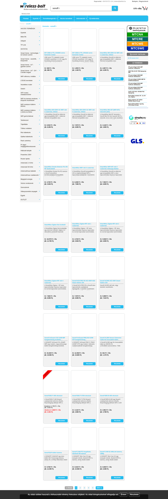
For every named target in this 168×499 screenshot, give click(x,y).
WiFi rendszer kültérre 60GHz (30, 105)
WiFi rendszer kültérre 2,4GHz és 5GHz (30, 111)
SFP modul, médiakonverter (30, 93)
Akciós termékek (66, 18)
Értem (123, 494)
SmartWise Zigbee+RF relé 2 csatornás (109, 224)
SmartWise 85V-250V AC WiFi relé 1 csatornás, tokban (111, 54)
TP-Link (30, 45)
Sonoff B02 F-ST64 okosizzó (81, 395)
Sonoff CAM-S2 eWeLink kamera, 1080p (111, 452)
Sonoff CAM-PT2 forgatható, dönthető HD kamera (81, 452)
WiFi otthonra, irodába (30, 76)
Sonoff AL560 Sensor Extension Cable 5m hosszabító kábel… (110, 338)
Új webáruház (94, 18)
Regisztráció (143, 1)
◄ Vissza (69, 488)
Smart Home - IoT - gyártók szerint (30, 65)
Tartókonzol (30, 120)
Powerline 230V (26, 155)
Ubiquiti (30, 41)
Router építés (30, 159)
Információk (81, 18)
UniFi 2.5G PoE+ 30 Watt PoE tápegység (136, 92)
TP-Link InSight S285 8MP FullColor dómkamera (135, 76)
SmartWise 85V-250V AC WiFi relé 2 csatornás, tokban (55, 111)
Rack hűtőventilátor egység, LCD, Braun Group (136, 104)
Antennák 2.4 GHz (30, 163)
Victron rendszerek (30, 183)
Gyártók (36, 18)
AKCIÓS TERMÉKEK (28, 28)
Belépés (135, 1)
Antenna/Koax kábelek (30, 171)
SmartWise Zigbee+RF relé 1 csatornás (81, 224)
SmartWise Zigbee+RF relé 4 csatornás (53, 281)
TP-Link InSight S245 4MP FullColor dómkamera (135, 84)
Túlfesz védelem (26, 128)
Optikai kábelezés (30, 136)
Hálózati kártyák (30, 150)
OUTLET (30, 199)
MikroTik (30, 37)
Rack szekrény (30, 141)
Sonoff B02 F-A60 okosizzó (53, 395)
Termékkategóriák (50, 18)
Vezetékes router (30, 84)
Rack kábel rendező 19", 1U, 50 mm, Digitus (136, 96)
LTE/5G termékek (30, 80)
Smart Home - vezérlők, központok (30, 60)
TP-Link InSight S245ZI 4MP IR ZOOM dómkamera (136, 80)
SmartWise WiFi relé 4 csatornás (83, 168)
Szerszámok (25, 187)
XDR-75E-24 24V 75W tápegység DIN (137, 72)
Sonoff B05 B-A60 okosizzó (109, 395)
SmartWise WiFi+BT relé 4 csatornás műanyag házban (109, 168)
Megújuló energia (30, 179)
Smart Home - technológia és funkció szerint (30, 54)
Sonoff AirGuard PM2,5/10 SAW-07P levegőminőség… (82, 338)
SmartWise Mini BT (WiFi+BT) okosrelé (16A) (110, 111)
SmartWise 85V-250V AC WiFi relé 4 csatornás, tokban (83, 111)
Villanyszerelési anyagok (30, 191)
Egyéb (23, 195)
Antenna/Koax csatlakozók (30, 175)
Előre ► (99, 488)
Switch (30, 89)
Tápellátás (30, 124)
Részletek (134, 494)
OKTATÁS (24, 49)
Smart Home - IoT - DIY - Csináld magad (30, 71)
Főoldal (25, 18)
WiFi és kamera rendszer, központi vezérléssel (30, 99)
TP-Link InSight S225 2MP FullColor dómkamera (135, 88)
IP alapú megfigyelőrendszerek (30, 145)
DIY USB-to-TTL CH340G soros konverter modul (54, 54)
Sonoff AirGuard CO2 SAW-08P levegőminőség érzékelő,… (54, 338)
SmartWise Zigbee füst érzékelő (55, 225)
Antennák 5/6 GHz (30, 167)
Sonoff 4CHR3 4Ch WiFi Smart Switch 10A (110, 281)
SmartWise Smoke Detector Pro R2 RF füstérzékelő (56, 168)
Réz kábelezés (30, 132)
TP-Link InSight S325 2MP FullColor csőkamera (135, 67)
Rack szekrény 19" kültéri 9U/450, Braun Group (135, 100)
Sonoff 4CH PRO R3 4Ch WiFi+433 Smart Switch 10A (83, 281)
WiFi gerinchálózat (30, 116)
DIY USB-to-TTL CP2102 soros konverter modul (82, 54)
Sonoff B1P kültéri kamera (53, 452)
